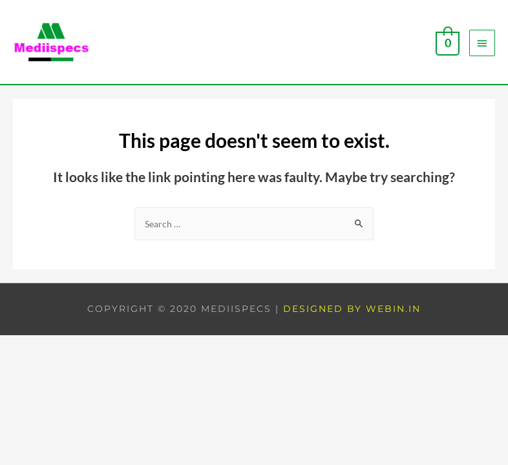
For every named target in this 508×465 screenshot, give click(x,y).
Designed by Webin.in (352, 309)
